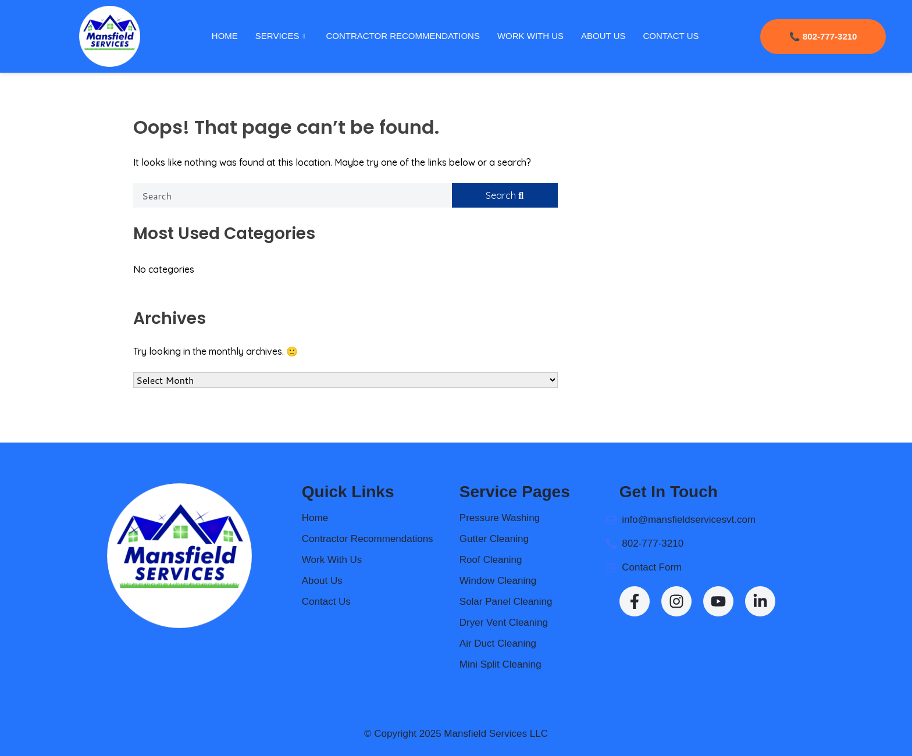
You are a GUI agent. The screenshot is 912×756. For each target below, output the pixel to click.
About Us (602, 36)
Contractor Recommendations (402, 36)
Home (224, 36)
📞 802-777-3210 (823, 36)
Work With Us (530, 36)
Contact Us (671, 36)
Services (280, 36)
